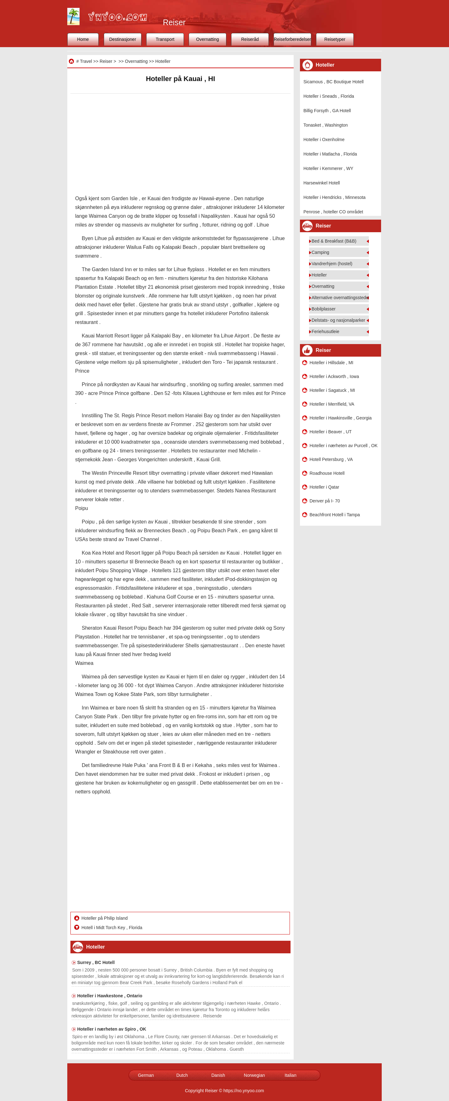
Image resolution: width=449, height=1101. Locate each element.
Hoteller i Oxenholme (324, 139)
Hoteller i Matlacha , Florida (330, 153)
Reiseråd (250, 39)
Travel (86, 61)
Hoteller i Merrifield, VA (332, 404)
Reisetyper (335, 39)
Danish (218, 1075)
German (146, 1075)
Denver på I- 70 (325, 500)
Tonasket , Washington (325, 125)
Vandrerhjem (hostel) (332, 263)
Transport (165, 39)
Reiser (106, 61)
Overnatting (207, 39)
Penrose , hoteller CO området (333, 211)
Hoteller (162, 61)
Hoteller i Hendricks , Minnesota (334, 197)
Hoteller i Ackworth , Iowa (334, 376)
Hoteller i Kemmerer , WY (328, 168)
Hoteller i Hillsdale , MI (331, 362)
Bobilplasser (323, 308)
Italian (290, 1075)
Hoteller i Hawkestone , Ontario (109, 995)
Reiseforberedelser (292, 39)
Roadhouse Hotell (327, 473)
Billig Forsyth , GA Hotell (327, 110)
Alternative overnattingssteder (341, 297)
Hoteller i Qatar (324, 487)
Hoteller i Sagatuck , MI (332, 390)
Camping (320, 252)
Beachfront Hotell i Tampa (335, 514)
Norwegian (254, 1075)
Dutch (182, 1075)
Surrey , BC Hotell (96, 962)
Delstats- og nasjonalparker (338, 320)
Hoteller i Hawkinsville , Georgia (341, 417)
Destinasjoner (122, 39)
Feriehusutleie (325, 331)
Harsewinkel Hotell (321, 182)
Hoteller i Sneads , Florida (328, 96)
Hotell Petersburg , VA (331, 459)
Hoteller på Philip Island (105, 918)
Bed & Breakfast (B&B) (334, 241)
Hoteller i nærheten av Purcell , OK (344, 445)
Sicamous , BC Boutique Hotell (333, 81)
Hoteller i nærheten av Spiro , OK (111, 1029)
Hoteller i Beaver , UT (331, 431)
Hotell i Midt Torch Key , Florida (112, 927)
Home (83, 39)
